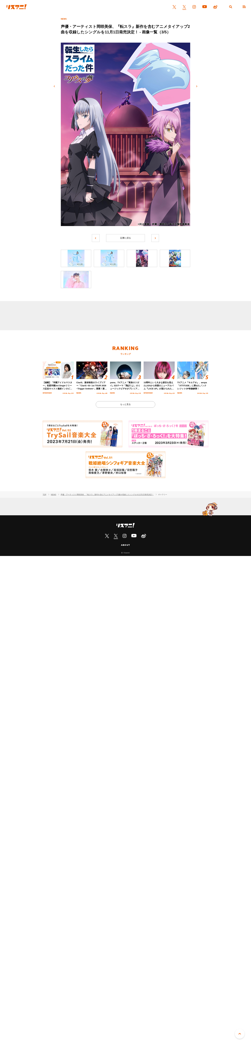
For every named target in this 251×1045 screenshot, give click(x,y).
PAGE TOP (240, 1034)
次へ (197, 86)
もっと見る (125, 404)
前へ (54, 86)
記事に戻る (125, 238)
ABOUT (125, 545)
